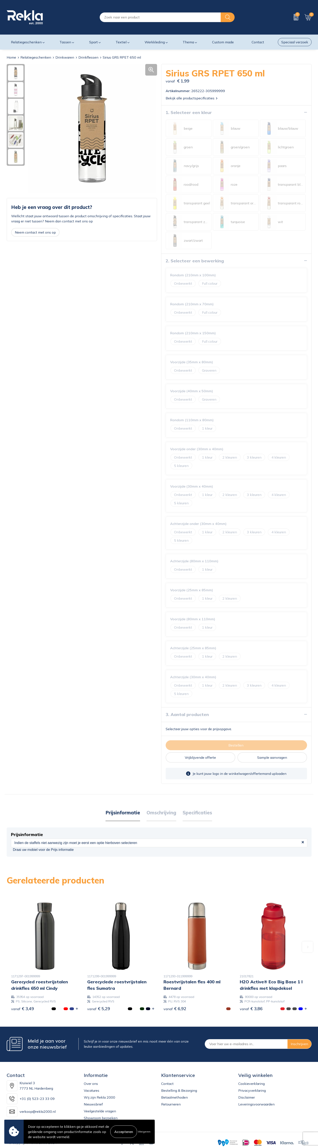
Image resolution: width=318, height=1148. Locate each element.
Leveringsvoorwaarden (256, 1104)
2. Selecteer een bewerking (195, 260)
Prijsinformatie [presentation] (122, 812)
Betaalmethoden (174, 1097)
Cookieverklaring (251, 1083)
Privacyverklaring (252, 1090)
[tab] (122, 812)
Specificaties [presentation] (197, 812)
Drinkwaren (64, 57)
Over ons (91, 1083)
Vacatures (91, 1090)
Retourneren (171, 1104)
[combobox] (160, 17)
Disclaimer (246, 1097)
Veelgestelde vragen (100, 1111)
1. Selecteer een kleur (189, 112)
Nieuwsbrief (93, 1104)
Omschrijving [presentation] (161, 812)
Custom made (223, 42)
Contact (167, 1083)
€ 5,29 (98, 1008)
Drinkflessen (88, 57)
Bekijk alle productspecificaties (191, 98)
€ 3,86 (251, 1008)
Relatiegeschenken (35, 57)
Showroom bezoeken (101, 1118)
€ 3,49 (22, 1008)
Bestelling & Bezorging (179, 1090)
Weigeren (144, 1131)
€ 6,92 (175, 1008)
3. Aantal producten (187, 714)
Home (11, 57)
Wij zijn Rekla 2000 (99, 1097)
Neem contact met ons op (35, 232)
